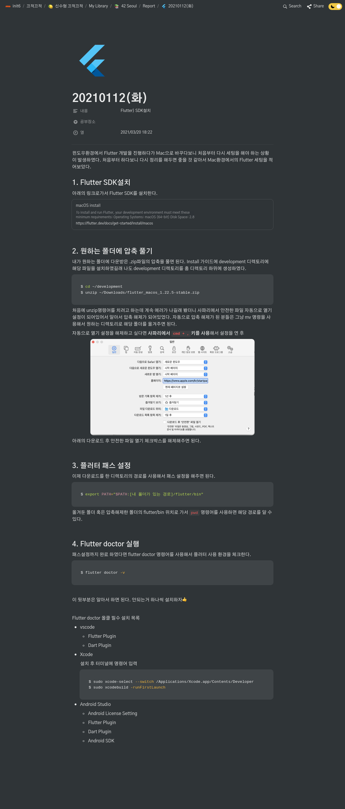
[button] (12, 6)
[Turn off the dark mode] (335, 8)
